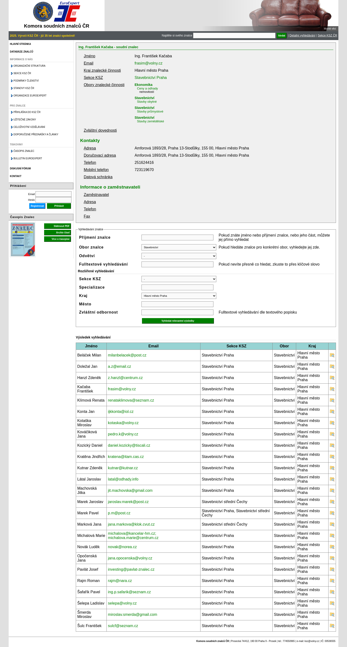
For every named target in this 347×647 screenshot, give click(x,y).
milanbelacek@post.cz (127, 355)
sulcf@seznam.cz (123, 626)
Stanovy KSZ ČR (23, 88)
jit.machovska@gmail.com (130, 490)
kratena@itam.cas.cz (126, 457)
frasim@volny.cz (148, 63)
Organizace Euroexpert (30, 95)
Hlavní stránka (20, 44)
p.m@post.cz (119, 513)
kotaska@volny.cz (123, 423)
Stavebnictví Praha (151, 78)
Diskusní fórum (20, 168)
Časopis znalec (23, 151)
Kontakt (15, 176)
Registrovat (37, 206)
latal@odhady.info (123, 479)
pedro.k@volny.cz (123, 434)
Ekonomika (144, 85)
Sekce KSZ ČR (327, 35)
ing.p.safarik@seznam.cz (129, 592)
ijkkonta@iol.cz (121, 412)
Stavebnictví (144, 98)
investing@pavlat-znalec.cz (131, 569)
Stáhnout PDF (62, 226)
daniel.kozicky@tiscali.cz (129, 445)
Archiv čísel (63, 232)
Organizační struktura (29, 66)
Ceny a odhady (147, 88)
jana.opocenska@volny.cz (130, 558)
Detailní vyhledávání (302, 35)
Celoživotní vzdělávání (29, 127)
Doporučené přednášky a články (35, 134)
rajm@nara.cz (120, 581)
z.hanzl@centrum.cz (125, 378)
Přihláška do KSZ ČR (27, 112)
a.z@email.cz (119, 366)
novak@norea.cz (122, 547)
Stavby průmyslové (150, 111)
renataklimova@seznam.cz (131, 400)
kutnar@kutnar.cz (123, 468)
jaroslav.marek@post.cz (128, 502)
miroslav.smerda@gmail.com (132, 614)
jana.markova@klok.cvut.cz (131, 524)
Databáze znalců (21, 51)
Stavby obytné (147, 101)
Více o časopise (61, 239)
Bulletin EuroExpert (27, 158)
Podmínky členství (26, 80)
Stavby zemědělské (150, 121)
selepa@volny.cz (122, 603)
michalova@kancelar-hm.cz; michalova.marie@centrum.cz (133, 535)
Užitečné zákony (24, 119)
